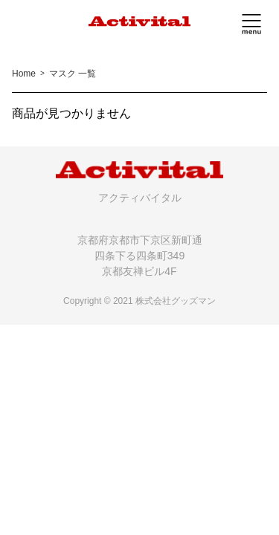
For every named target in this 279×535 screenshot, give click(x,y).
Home (24, 73)
